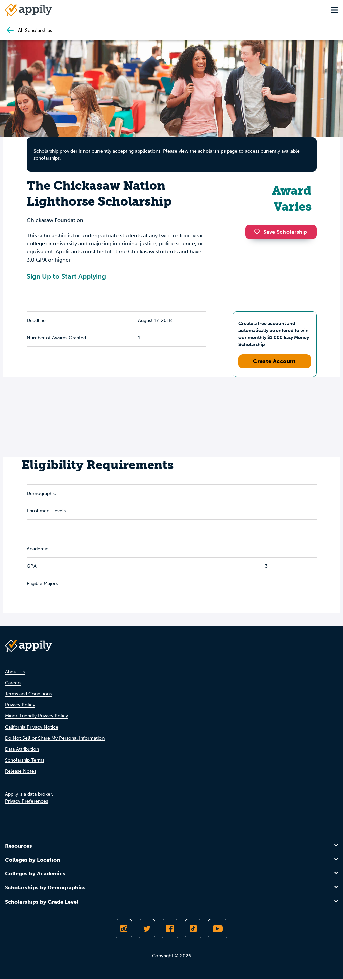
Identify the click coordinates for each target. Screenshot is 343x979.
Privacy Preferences (26, 801)
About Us (15, 672)
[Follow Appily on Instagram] (124, 928)
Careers (13, 683)
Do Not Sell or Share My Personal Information (55, 738)
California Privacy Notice (31, 727)
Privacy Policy (20, 705)
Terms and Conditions (28, 694)
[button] (258, 231)
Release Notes (20, 771)
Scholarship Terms (24, 760)
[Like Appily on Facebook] (170, 928)
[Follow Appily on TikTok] (193, 928)
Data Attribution (22, 749)
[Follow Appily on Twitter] (147, 928)
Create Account (274, 361)
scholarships (212, 151)
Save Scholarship (280, 232)
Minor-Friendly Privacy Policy (36, 716)
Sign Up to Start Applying (66, 276)
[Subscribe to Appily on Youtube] (217, 928)
